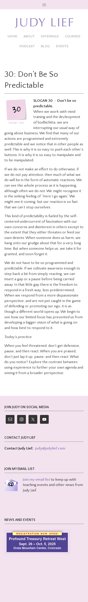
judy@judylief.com (50, 448)
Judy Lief (44, 23)
